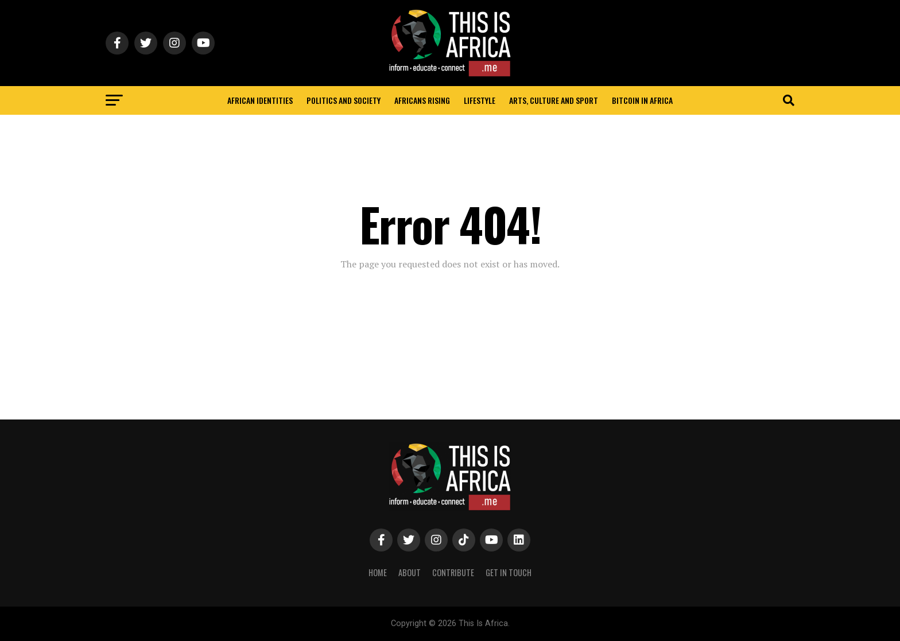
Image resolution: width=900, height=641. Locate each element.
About (409, 572)
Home (377, 572)
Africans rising (422, 100)
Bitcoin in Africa (642, 100)
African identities (260, 100)
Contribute (453, 572)
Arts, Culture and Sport (553, 100)
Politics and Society (344, 100)
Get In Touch (509, 572)
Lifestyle (479, 100)
